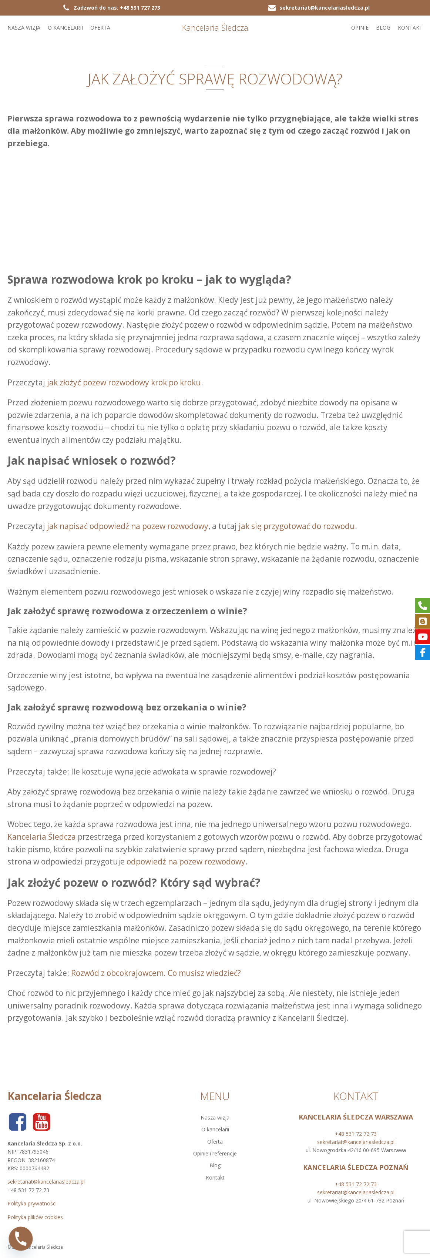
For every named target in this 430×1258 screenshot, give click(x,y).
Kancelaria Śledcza (41, 837)
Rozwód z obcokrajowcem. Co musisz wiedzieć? (156, 973)
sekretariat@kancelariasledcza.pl (46, 1181)
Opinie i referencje (215, 1153)
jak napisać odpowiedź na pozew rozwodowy (127, 526)
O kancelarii (65, 27)
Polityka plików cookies (35, 1217)
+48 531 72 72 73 (356, 1133)
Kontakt (410, 27)
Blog (383, 27)
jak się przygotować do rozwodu (297, 526)
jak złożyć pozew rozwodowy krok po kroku (124, 382)
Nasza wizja (23, 27)
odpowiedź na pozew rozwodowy (186, 861)
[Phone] (21, 1239)
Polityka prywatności (32, 1203)
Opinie (360, 27)
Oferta (100, 27)
